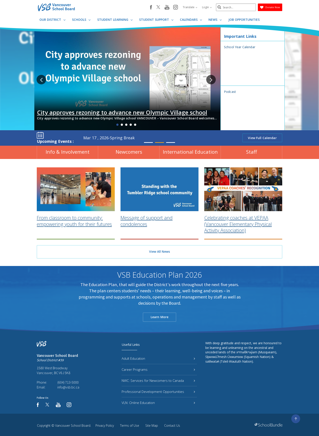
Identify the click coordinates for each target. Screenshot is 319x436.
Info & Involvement (67, 151)
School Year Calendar (239, 47)
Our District (52, 19)
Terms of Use (129, 425)
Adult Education (158, 358)
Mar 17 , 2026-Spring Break (109, 137)
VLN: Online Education (158, 402)
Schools (81, 19)
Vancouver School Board (72, 425)
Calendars (191, 19)
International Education (190, 151)
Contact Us (172, 425)
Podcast (230, 92)
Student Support (156, 19)
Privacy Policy (104, 425)
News (215, 19)
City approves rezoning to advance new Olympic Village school (122, 112)
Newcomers (129, 151)
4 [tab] (131, 125)
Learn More (159, 317)
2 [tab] (122, 125)
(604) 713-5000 (68, 382)
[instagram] (175, 7)
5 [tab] (135, 125)
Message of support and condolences (147, 231)
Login (207, 7)
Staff (251, 151)
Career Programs (158, 369)
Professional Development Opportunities (158, 391)
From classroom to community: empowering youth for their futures (74, 231)
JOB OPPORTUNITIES (244, 19)
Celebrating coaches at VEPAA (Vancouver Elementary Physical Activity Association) (238, 234)
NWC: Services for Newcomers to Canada (158, 380)
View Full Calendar (262, 138)
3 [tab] (126, 125)
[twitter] (158, 7)
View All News (159, 251)
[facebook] (151, 7)
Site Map (151, 425)
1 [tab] (117, 125)
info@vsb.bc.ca (68, 387)
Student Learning (115, 19)
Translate (190, 7)
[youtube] (167, 7)
